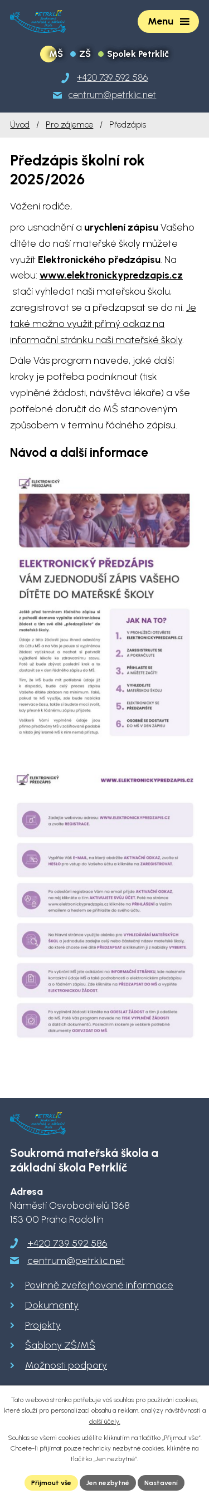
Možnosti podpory (66, 1365)
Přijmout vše (51, 1483)
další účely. (104, 1421)
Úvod (20, 124)
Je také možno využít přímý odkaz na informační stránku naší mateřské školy (103, 323)
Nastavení (161, 1483)
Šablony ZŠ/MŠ (60, 1345)
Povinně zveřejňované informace (99, 1285)
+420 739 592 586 (67, 1243)
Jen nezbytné (107, 1483)
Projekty (43, 1325)
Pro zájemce (69, 124)
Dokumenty (52, 1305)
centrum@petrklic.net (76, 1260)
